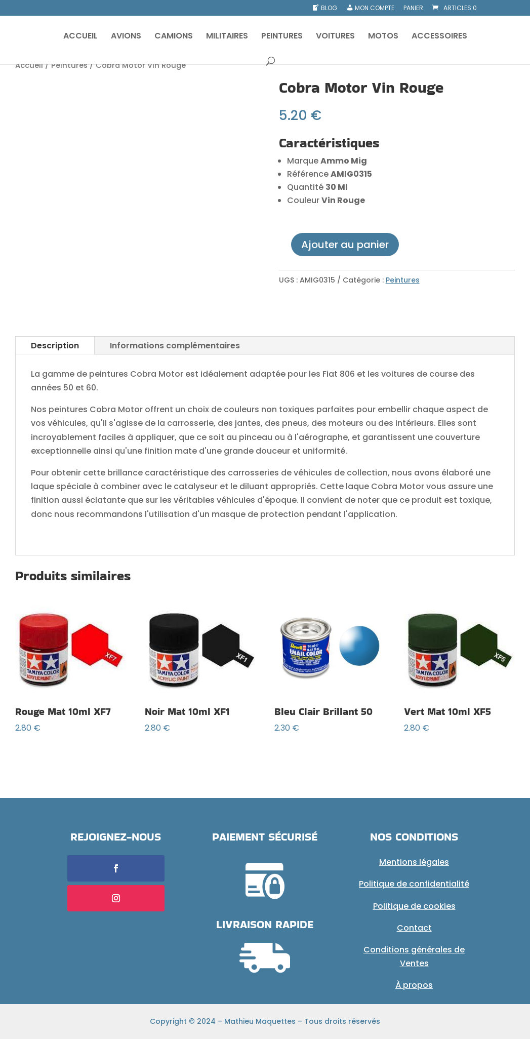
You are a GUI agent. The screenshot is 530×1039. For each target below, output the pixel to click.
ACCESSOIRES (439, 37)
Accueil (29, 65)
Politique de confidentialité (414, 884)
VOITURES (335, 37)
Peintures (69, 65)
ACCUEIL (80, 37)
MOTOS (383, 37)
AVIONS (126, 37)
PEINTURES (282, 37)
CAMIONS (173, 37)
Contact (414, 928)
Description (55, 345)
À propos (414, 985)
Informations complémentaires (175, 345)
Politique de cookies (414, 906)
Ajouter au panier (345, 244)
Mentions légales (414, 862)
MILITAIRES (227, 37)
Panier (413, 8)
